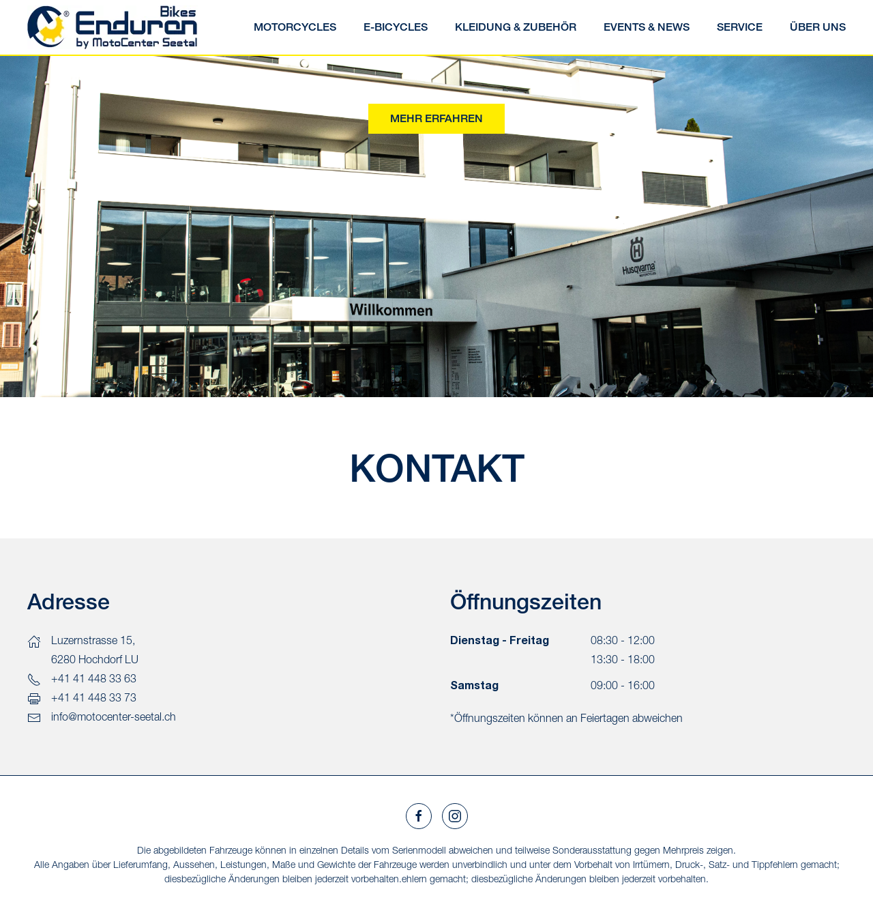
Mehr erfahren (436, 118)
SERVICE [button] (740, 26)
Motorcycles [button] (295, 26)
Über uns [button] (818, 26)
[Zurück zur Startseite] (112, 27)
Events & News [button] (647, 26)
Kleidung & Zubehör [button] (515, 26)
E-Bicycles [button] (396, 26)
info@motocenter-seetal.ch (113, 716)
